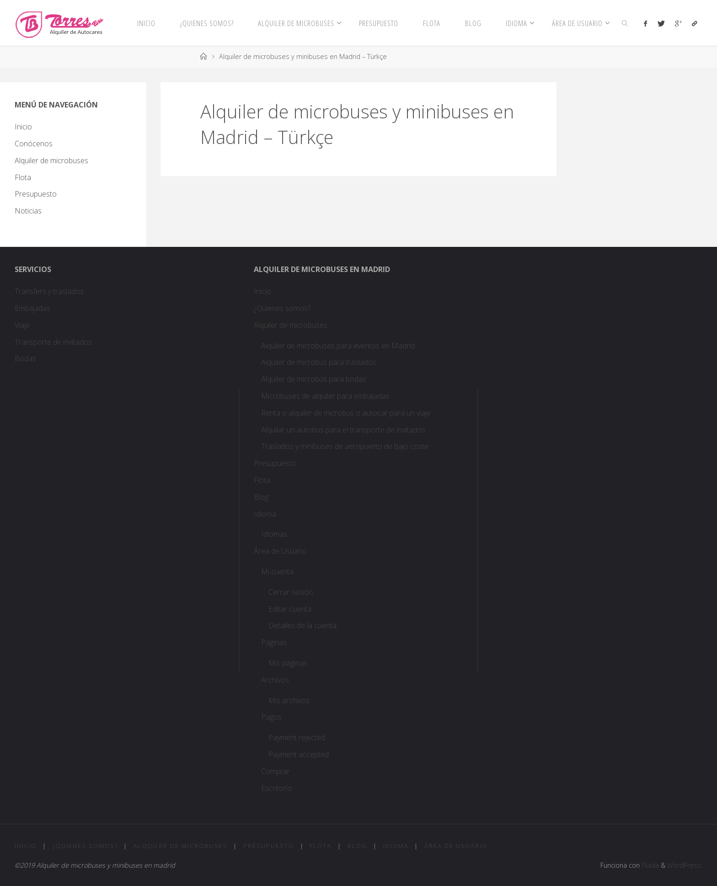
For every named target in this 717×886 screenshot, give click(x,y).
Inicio (23, 127)
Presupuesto (36, 194)
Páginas (274, 642)
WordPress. (684, 865)
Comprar (275, 771)
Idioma (265, 514)
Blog (261, 497)
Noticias (28, 211)
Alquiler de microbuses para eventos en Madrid (338, 346)
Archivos (275, 680)
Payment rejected (296, 737)
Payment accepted (298, 754)
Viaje (22, 325)
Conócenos (34, 144)
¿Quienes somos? (282, 308)
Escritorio (276, 788)
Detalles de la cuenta (302, 625)
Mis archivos (289, 700)
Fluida (649, 865)
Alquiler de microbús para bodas (313, 379)
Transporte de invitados (53, 342)
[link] (625, 23)
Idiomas (274, 534)
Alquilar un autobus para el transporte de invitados (343, 430)
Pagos (271, 717)
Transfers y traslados (50, 291)
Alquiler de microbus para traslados (319, 362)
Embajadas (32, 308)
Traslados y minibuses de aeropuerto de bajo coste (344, 446)
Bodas (25, 358)
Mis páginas (287, 663)
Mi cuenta (277, 571)
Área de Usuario (280, 551)
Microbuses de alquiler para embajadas (325, 396)
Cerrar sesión (290, 592)
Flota (23, 177)
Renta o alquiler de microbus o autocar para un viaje (346, 413)
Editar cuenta (289, 609)
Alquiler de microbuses (51, 160)
